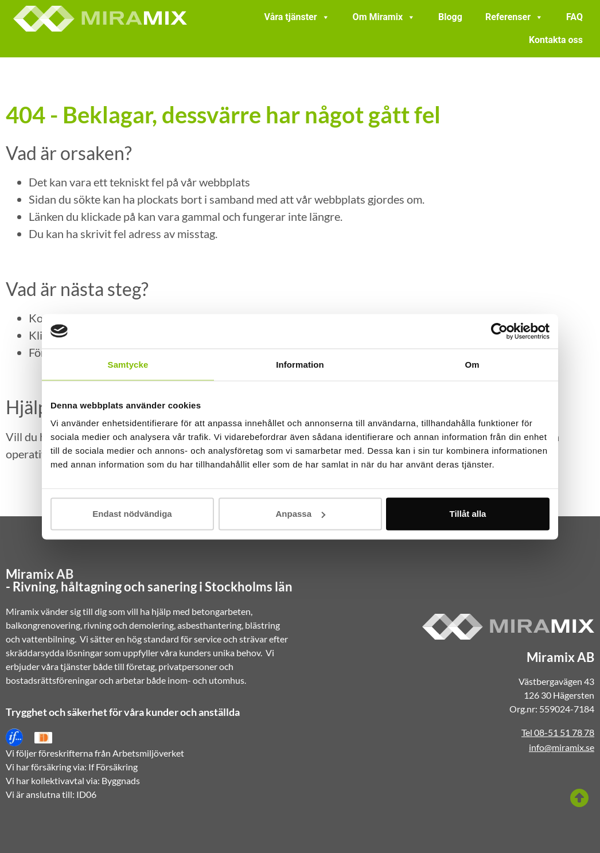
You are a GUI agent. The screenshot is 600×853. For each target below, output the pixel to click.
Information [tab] (300, 364)
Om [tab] (472, 364)
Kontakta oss (556, 39)
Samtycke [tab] (128, 364)
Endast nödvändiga (132, 514)
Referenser (514, 17)
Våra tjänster (297, 17)
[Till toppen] (579, 798)
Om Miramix (384, 17)
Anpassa (300, 514)
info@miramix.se (561, 747)
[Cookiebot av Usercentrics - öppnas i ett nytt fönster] (499, 331)
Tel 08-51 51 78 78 (557, 732)
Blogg (450, 16)
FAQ (574, 16)
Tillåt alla (468, 514)
